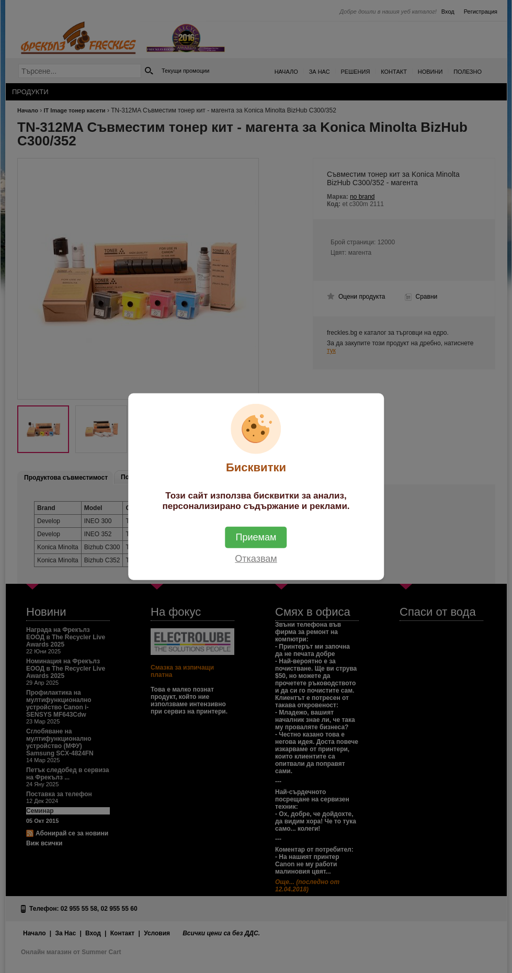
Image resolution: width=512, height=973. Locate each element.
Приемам (256, 536)
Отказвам (256, 558)
